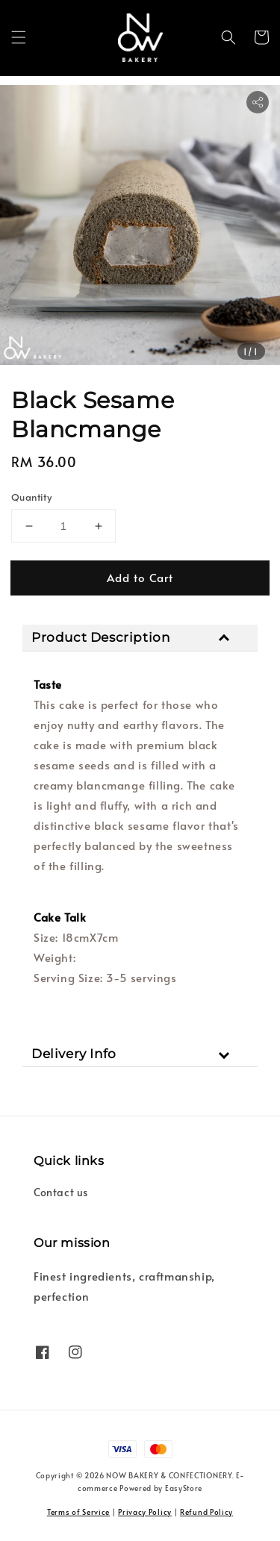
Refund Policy (206, 1512)
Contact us (61, 1192)
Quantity (31, 497)
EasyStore (183, 1488)
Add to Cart (140, 577)
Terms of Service (78, 1512)
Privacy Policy (145, 1512)
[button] (18, 37)
